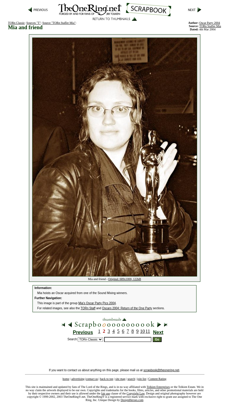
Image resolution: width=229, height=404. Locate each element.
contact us (92, 378)
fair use (105, 393)
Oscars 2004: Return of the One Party (127, 308)
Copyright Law (136, 393)
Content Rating (157, 378)
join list (141, 378)
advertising (77, 378)
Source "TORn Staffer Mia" (58, 22)
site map (120, 378)
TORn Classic (16, 22)
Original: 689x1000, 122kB (124, 279)
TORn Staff (88, 308)
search (131, 378)
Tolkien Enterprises (158, 387)
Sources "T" (33, 22)
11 (148, 331)
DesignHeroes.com (132, 400)
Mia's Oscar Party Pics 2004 (97, 303)
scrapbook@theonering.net (161, 370)
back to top (106, 378)
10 (142, 331)
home (66, 378)
